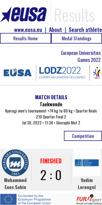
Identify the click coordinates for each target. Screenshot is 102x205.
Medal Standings (76, 38)
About (55, 29)
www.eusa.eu (28, 29)
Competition (83, 136)
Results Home (25, 38)
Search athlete (85, 29)
